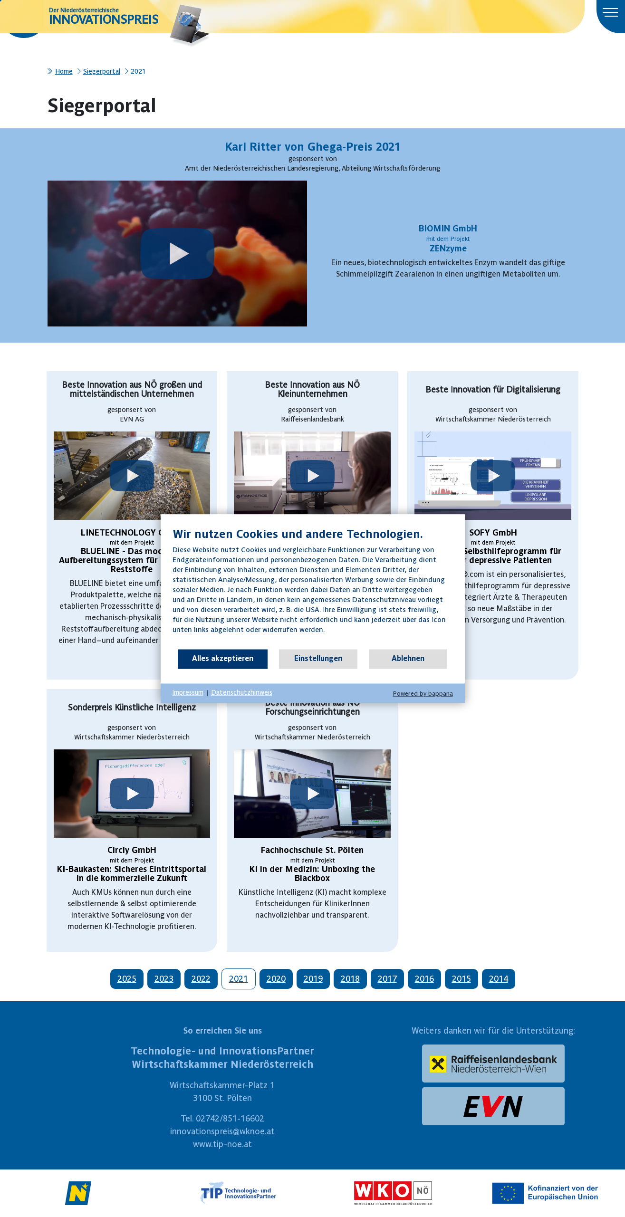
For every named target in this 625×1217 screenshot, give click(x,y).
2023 (163, 979)
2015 (461, 979)
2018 (350, 979)
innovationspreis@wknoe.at (222, 1131)
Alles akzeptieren (222, 658)
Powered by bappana (423, 693)
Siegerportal (101, 71)
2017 (387, 979)
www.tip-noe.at (222, 1144)
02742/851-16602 (230, 1118)
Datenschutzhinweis (241, 693)
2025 (126, 979)
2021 (238, 979)
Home (64, 71)
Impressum (188, 693)
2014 (498, 979)
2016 (424, 979)
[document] (313, 587)
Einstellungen (318, 658)
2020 (276, 979)
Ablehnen (408, 658)
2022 (201, 979)
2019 (313, 979)
